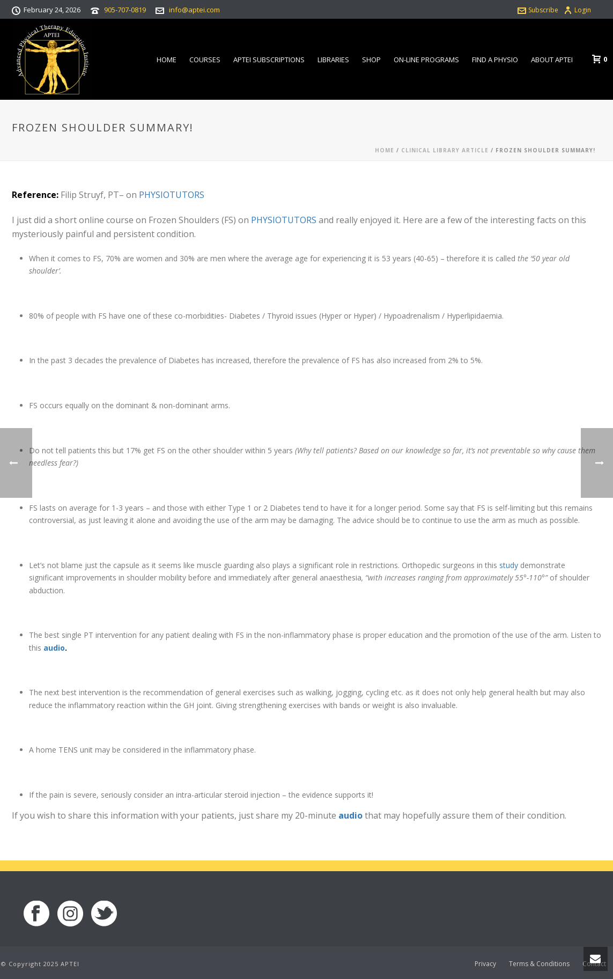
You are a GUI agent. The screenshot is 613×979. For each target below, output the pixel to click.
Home (166, 59)
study (508, 565)
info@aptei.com (194, 9)
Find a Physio (495, 59)
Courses (204, 59)
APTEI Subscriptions (269, 59)
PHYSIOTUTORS (171, 195)
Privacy (485, 964)
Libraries (333, 59)
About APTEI (552, 59)
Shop (371, 59)
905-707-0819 (125, 9)
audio (54, 648)
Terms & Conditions (539, 964)
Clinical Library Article (445, 150)
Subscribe (538, 9)
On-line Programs (426, 59)
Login (577, 9)
